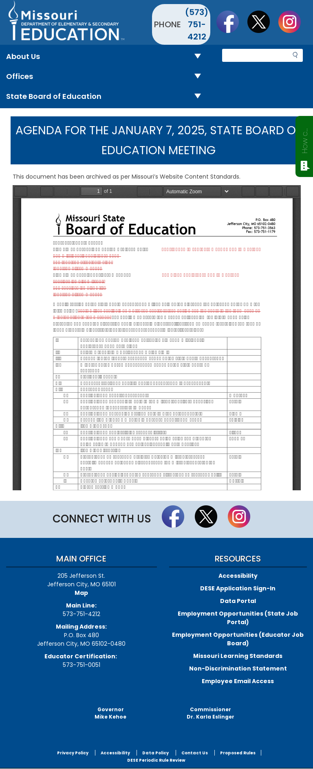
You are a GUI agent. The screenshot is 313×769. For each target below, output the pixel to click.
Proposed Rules (238, 753)
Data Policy (155, 753)
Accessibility (238, 576)
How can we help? (305, 139)
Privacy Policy (72, 753)
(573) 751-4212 (196, 24)
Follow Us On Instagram (293, 21)
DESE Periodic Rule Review (156, 760)
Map (81, 593)
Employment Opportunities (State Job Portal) (238, 618)
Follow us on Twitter (262, 21)
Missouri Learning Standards (237, 656)
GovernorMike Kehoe (110, 713)
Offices (106, 77)
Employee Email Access (238, 681)
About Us (106, 57)
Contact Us (194, 753)
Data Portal (238, 601)
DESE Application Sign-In (238, 588)
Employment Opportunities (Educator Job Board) (238, 639)
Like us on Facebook (231, 21)
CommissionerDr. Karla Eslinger (210, 713)
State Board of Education (106, 97)
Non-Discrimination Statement (238, 668)
